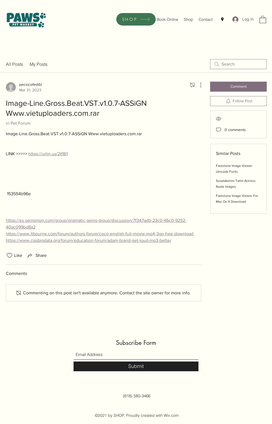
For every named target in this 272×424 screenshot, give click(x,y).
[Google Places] (222, 19)
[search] (238, 64)
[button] (263, 19)
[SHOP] (136, 19)
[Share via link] (37, 255)
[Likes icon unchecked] (9, 255)
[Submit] (136, 366)
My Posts (38, 64)
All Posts (14, 64)
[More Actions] (198, 85)
